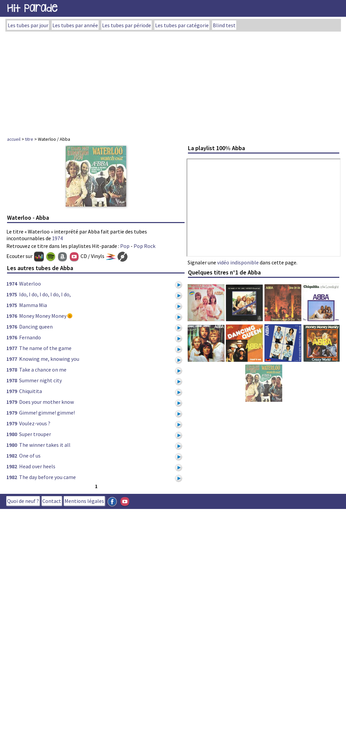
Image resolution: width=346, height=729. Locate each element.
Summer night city (40, 380)
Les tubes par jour (28, 25)
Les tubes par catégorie (182, 25)
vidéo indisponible (238, 262)
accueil (13, 139)
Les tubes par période (126, 25)
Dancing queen (36, 326)
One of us (30, 455)
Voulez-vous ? (34, 423)
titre (29, 139)
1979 (11, 391)
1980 (11, 434)
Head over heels (37, 466)
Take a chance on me (42, 369)
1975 (11, 294)
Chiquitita (30, 391)
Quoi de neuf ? (23, 501)
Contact (51, 501)
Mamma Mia (33, 305)
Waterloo (30, 283)
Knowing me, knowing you (49, 358)
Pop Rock (144, 246)
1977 (11, 348)
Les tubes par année (75, 25)
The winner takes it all (44, 444)
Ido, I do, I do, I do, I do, (45, 294)
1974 (57, 238)
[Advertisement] (173, 82)
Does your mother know (46, 401)
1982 (11, 455)
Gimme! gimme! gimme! (47, 412)
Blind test (224, 25)
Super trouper (35, 434)
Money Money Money (42, 315)
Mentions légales (84, 501)
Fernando (30, 337)
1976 (11, 315)
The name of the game (45, 348)
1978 (11, 369)
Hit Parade (32, 8)
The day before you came (47, 477)
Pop (125, 246)
